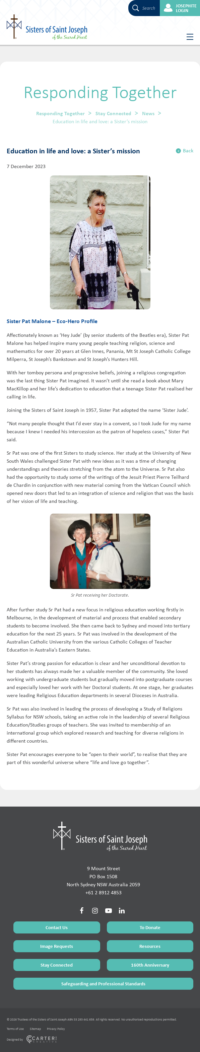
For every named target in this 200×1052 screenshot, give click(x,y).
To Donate (150, 927)
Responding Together (60, 113)
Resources (149, 946)
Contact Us (57, 927)
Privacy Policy (56, 1029)
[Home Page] (100, 836)
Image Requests (56, 946)
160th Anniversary (150, 964)
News (148, 113)
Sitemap (35, 1029)
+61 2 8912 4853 (103, 892)
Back (184, 150)
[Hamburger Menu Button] (187, 37)
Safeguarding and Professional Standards (103, 983)
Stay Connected (113, 113)
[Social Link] (81, 911)
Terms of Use (15, 1029)
